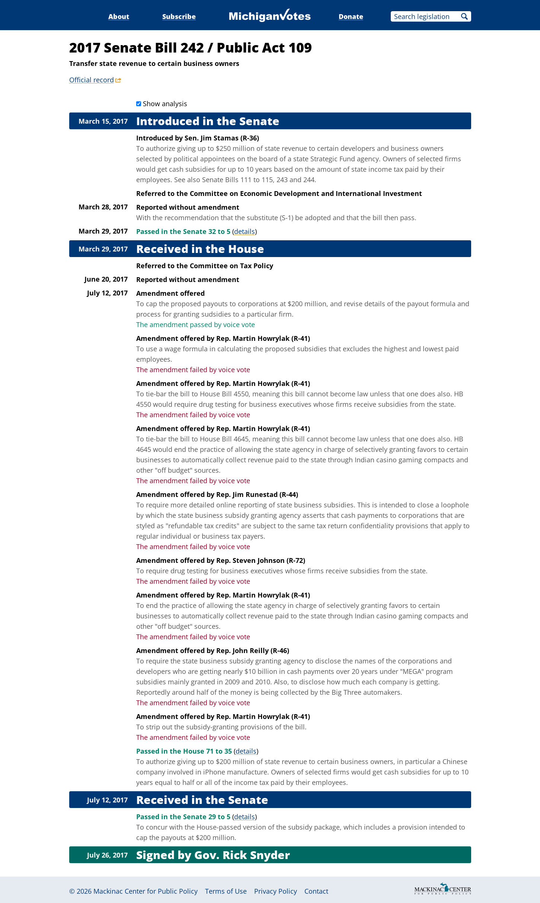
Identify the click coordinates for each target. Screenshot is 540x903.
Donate (351, 16)
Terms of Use (226, 891)
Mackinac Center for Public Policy (145, 891)
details (244, 231)
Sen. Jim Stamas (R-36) (222, 137)
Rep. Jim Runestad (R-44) (257, 494)
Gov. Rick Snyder (242, 854)
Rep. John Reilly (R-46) (252, 650)
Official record (91, 79)
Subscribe (179, 16)
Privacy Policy (275, 891)
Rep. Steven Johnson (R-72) (260, 560)
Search (464, 16)
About (118, 16)
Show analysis (165, 103)
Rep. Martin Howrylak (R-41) (263, 338)
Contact (316, 891)
